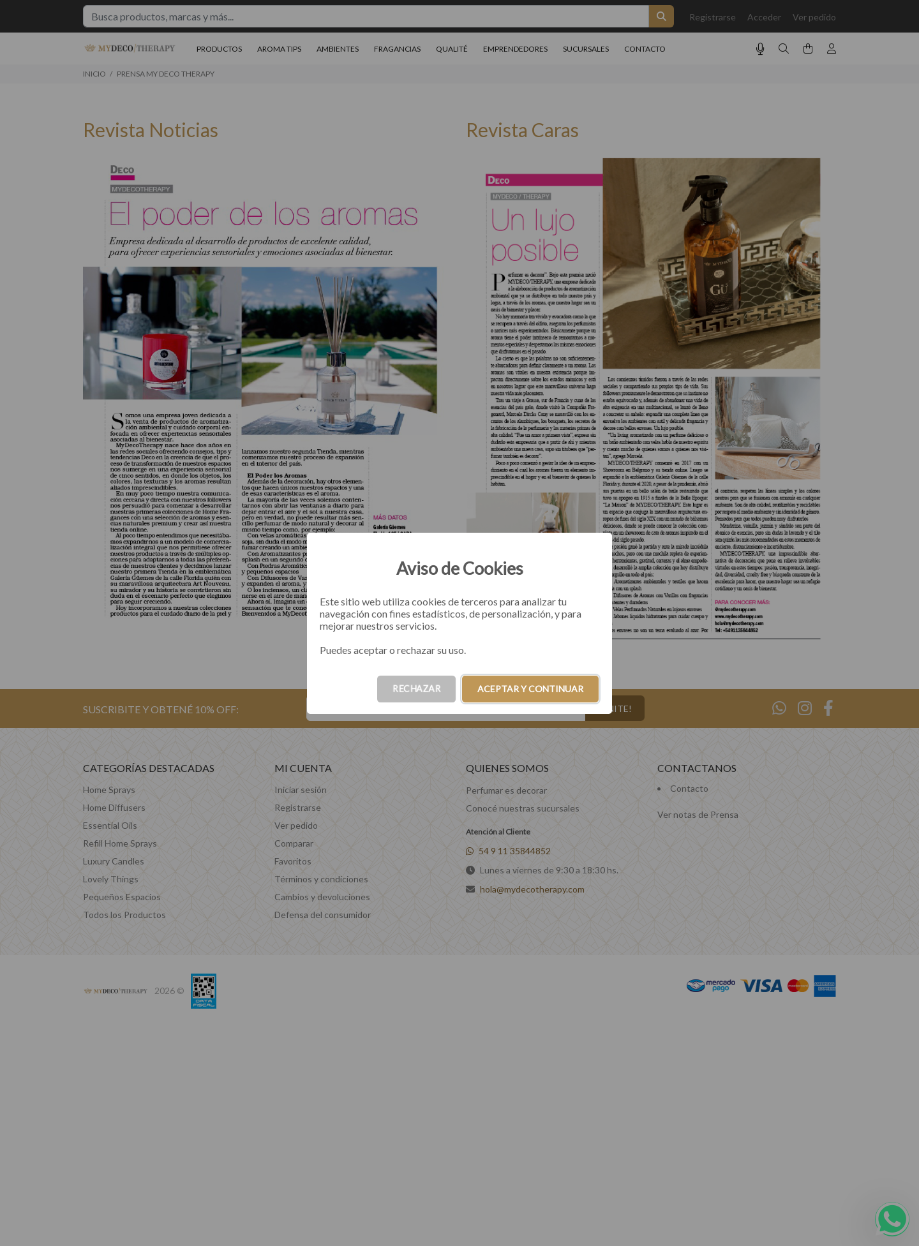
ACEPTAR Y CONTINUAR (530, 688)
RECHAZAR (416, 688)
